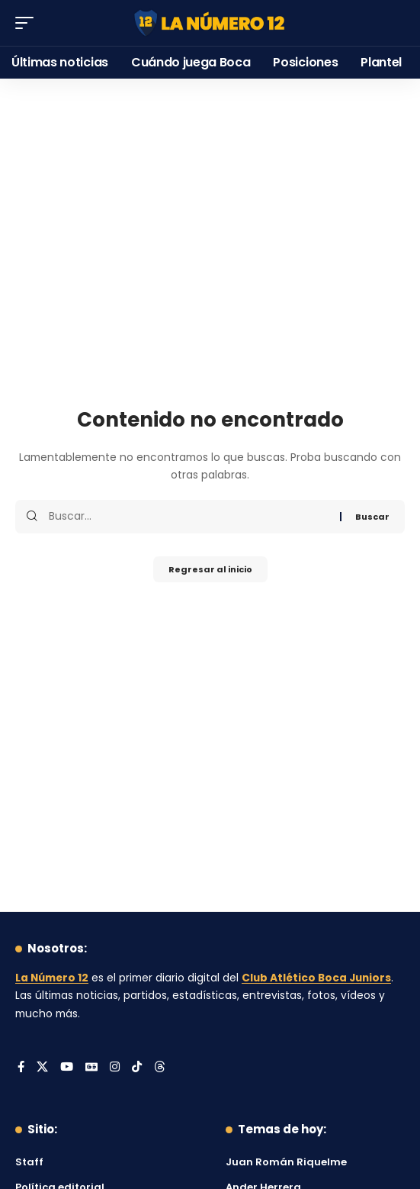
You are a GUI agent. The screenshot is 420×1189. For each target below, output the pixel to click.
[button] (28, 23)
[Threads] (160, 1067)
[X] (42, 1067)
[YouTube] (66, 1067)
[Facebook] (21, 1067)
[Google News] (91, 1067)
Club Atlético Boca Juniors (316, 978)
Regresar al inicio (210, 569)
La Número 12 (51, 978)
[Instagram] (114, 1067)
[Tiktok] (137, 1067)
